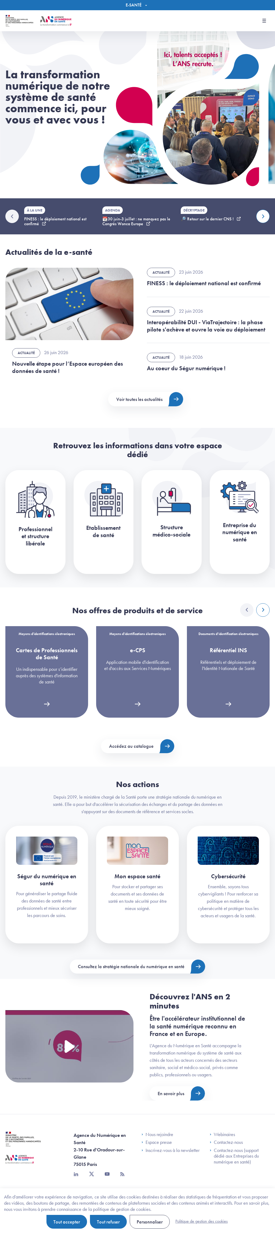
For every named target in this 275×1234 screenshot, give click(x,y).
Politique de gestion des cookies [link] (201, 1221)
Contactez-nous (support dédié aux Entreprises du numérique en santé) (234, 1156)
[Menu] (138, 5)
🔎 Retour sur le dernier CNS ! (208, 219)
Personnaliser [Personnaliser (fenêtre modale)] (150, 1222)
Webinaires (222, 1134)
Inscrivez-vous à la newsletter (171, 1150)
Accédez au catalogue (131, 746)
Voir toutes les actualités (139, 399)
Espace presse (157, 1142)
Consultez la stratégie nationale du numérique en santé (131, 966)
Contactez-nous (226, 1142)
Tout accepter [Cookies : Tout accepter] (66, 1222)
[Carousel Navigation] (255, 610)
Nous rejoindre (157, 1134)
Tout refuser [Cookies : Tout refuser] (108, 1222)
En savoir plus (171, 1093)
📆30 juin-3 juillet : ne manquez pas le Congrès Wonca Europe (136, 221)
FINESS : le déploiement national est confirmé (55, 221)
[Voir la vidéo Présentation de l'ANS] (69, 1046)
